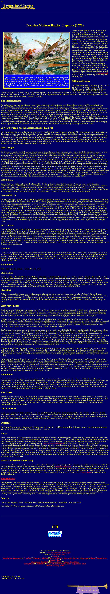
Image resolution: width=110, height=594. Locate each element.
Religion (53, 562)
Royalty (59, 562)
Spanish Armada (102, 73)
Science (66, 562)
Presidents (44, 562)
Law (58, 560)
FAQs (49, 564)
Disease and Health (56, 558)
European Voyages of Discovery (53, 443)
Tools (84, 564)
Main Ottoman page (58, 554)
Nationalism (35, 562)
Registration (76, 564)
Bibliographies (29, 564)
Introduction (7, 558)
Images (63, 564)
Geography (84, 558)
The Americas (8, 478)
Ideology (53, 560)
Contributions (40, 564)
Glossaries (55, 564)
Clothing (45, 558)
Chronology (27, 558)
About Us (55, 556)
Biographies (17, 558)
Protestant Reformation (63, 467)
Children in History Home (55, 565)
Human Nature (101, 558)
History (92, 558)
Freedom (76, 558)
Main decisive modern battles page (58, 552)
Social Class (74, 562)
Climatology (37, 558)
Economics (68, 558)
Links (69, 564)
